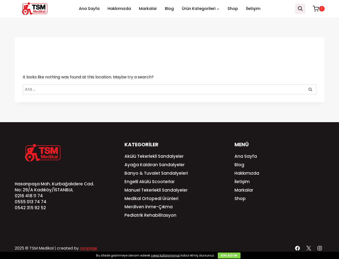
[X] (308, 248)
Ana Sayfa (89, 8)
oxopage (88, 248)
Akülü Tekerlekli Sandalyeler (154, 156)
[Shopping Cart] (316, 9)
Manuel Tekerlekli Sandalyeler (156, 190)
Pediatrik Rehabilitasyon (150, 215)
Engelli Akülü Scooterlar (149, 182)
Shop (232, 8)
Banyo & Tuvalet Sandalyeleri (156, 173)
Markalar (148, 8)
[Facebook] (297, 248)
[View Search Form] (300, 9)
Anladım (229, 255)
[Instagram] (319, 248)
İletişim (253, 8)
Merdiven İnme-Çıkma (148, 207)
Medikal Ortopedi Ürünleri (151, 199)
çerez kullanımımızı (165, 255)
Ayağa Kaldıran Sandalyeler (154, 165)
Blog (169, 8)
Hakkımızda (119, 8)
